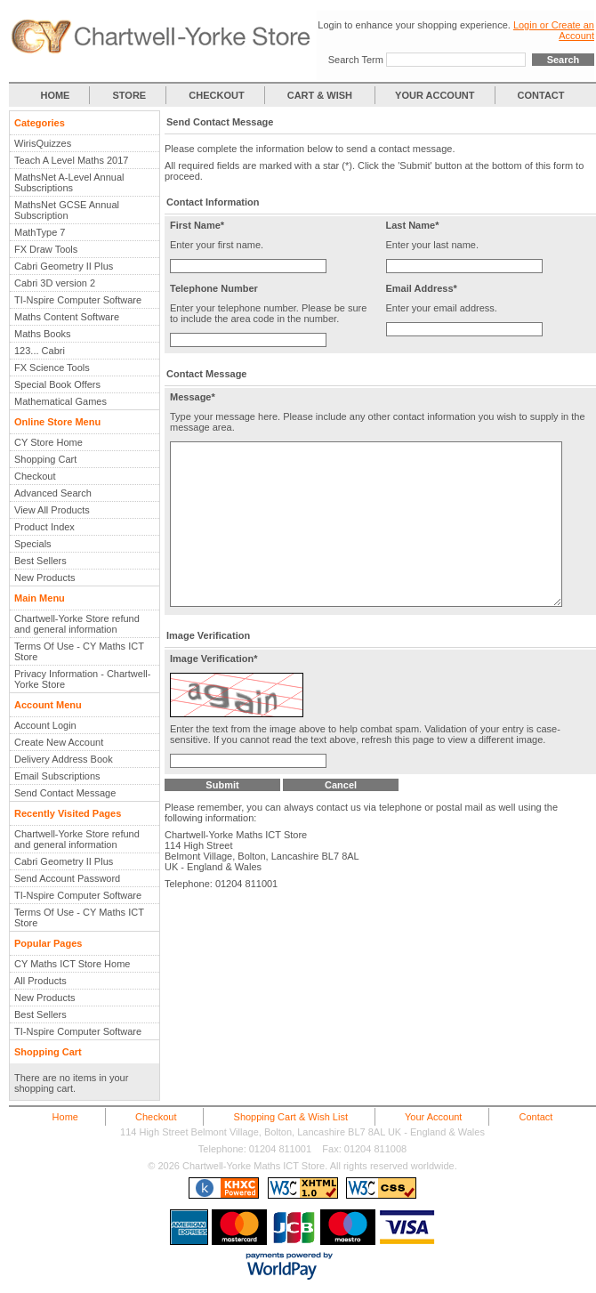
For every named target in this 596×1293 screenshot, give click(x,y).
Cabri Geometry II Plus (63, 266)
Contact (535, 1116)
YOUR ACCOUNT (434, 95)
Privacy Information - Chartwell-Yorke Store (82, 679)
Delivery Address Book (63, 759)
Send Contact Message (65, 793)
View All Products (52, 510)
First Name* (197, 225)
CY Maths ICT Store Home (72, 963)
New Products (44, 577)
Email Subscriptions (57, 776)
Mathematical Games (60, 401)
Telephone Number (214, 288)
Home (65, 1116)
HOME (54, 95)
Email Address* (421, 288)
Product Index (44, 526)
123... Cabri (39, 350)
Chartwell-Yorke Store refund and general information (77, 623)
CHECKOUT (216, 95)
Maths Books (42, 333)
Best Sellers (40, 560)
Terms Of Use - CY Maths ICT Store (79, 651)
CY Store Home (48, 442)
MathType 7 (39, 232)
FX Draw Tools (45, 249)
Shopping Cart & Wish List (291, 1116)
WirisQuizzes (42, 143)
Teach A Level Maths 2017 (71, 160)
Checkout (34, 476)
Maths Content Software (66, 316)
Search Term (355, 59)
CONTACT (541, 95)
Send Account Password (67, 878)
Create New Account (58, 742)
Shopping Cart (45, 459)
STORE (130, 95)
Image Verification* (213, 698)
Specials (33, 543)
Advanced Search (53, 493)
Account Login (45, 725)
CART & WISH (321, 95)
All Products (40, 980)
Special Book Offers (57, 384)
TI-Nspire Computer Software (77, 300)
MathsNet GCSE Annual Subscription (66, 210)
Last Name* (412, 225)
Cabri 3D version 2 (54, 283)
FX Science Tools (52, 367)
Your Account (433, 1116)
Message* (192, 397)
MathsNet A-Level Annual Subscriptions (69, 182)
